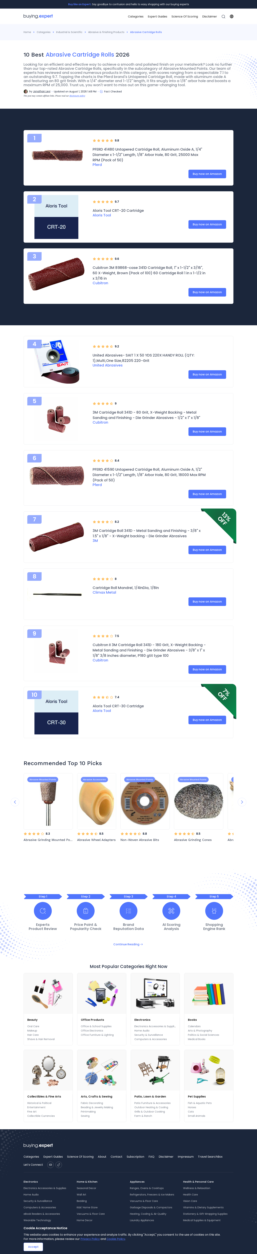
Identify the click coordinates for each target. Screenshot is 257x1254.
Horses (192, 1107)
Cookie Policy (116, 1239)
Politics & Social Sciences (203, 1035)
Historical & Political (39, 1103)
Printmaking (88, 1111)
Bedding (82, 1201)
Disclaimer (209, 16)
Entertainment (36, 1107)
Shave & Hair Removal (41, 1039)
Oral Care (33, 1026)
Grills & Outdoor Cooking (149, 1111)
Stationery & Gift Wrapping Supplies (205, 1214)
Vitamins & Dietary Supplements (203, 1207)
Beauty (32, 1020)
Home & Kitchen (87, 1182)
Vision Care (190, 1201)
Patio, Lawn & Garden (150, 1096)
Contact (116, 1157)
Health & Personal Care (198, 1182)
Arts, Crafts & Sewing (96, 1096)
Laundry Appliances (142, 1220)
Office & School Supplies (96, 1026)
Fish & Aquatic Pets (200, 1103)
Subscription (135, 1157)
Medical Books (196, 1039)
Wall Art (81, 1194)
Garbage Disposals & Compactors (151, 1207)
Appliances (137, 1182)
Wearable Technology (37, 1220)
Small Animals (196, 1116)
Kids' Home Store (87, 1207)
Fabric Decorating (92, 1103)
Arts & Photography (200, 1030)
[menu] (177, 16)
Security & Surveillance (148, 1035)
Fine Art (32, 1111)
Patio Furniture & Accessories (152, 1103)
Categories (135, 16)
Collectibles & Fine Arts (44, 1096)
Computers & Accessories (150, 1039)
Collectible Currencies (41, 1116)
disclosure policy (77, 96)
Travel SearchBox (210, 1157)
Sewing (85, 1116)
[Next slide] (242, 802)
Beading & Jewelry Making (97, 1107)
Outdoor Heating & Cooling (151, 1107)
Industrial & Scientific (69, 32)
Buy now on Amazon (207, 174)
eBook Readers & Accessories (42, 1214)
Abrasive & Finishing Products (106, 32)
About (102, 1157)
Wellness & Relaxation (196, 1188)
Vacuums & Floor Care (91, 1214)
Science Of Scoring (185, 16)
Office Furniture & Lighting (97, 1035)
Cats (191, 1111)
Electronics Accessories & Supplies (155, 1026)
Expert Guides (157, 16)
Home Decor (84, 1220)
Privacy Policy (90, 1239)
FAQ (151, 1157)
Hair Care (33, 1035)
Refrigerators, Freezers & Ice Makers (152, 1194)
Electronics (142, 1020)
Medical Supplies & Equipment (202, 1220)
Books (192, 1020)
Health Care (190, 1194)
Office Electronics (92, 1030)
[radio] (94, 140)
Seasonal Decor (86, 1188)
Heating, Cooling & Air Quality (148, 1214)
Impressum (186, 1157)
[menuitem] (135, 16)
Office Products (92, 1020)
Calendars (194, 1026)
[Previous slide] (15, 802)
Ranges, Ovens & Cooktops (147, 1188)
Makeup (32, 1030)
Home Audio (142, 1030)
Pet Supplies (197, 1096)
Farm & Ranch (143, 1116)
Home (27, 32)
